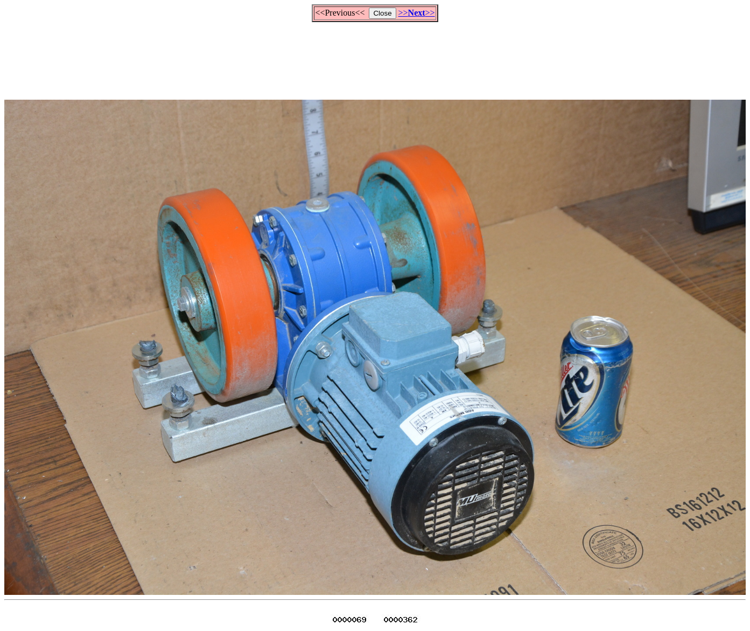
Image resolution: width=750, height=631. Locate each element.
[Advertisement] (375, 56)
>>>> (416, 12)
